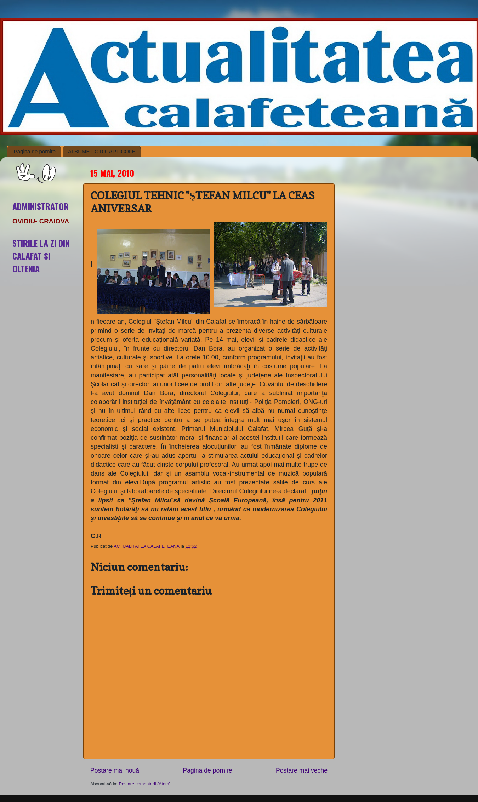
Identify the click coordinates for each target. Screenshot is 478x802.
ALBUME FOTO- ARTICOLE (101, 151)
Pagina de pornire (35, 151)
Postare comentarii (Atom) (145, 783)
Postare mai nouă (114, 770)
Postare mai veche (302, 770)
